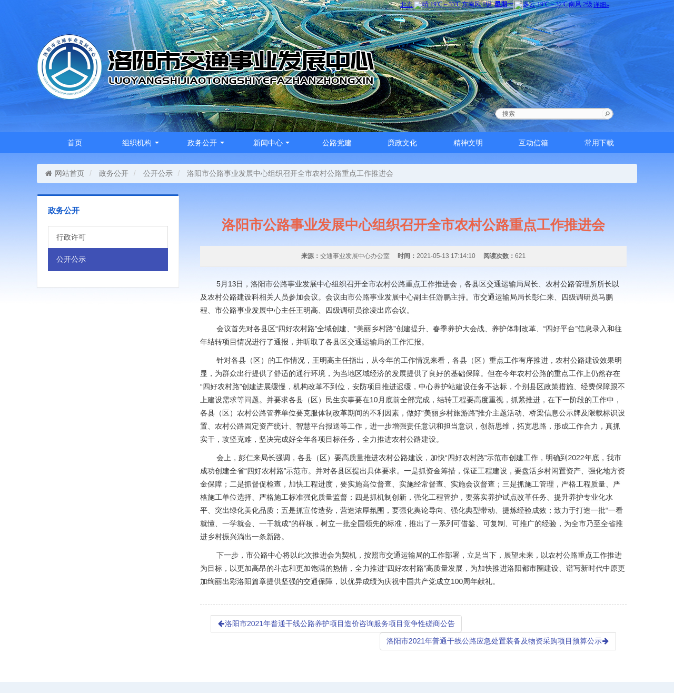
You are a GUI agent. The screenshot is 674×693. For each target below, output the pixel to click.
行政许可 (71, 237)
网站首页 (64, 173)
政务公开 (205, 142)
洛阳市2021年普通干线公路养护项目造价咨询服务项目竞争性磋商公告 (336, 623)
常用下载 (599, 142)
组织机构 (140, 142)
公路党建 (337, 142)
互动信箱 (533, 142)
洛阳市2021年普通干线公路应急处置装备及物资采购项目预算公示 (497, 641)
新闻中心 (271, 142)
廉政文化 (402, 142)
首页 (74, 142)
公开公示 (158, 173)
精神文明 (468, 142)
